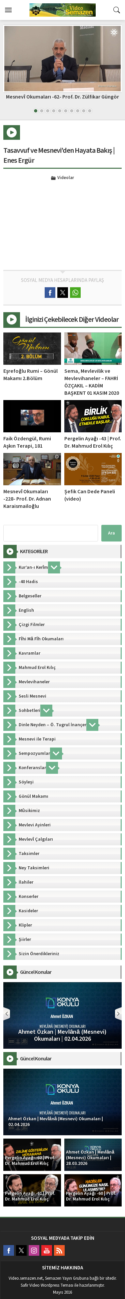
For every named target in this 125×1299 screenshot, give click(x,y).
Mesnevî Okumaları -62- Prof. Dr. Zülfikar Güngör (62, 97)
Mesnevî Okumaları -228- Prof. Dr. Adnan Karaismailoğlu (27, 499)
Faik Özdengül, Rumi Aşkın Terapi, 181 (27, 442)
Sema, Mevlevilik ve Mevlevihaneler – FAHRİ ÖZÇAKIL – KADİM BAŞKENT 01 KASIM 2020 (91, 382)
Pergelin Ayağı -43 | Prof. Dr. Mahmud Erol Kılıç (92, 442)
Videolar (65, 178)
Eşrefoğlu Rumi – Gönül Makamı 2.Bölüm (30, 374)
